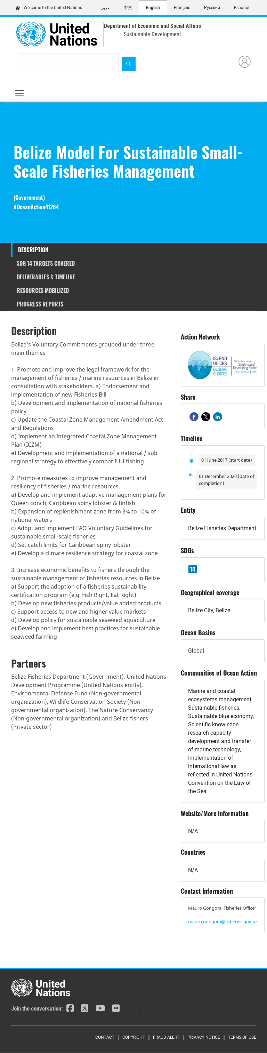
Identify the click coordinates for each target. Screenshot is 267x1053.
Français (182, 7)
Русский (212, 7)
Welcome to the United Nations (48, 7)
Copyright (133, 1037)
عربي (105, 7)
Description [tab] (33, 250)
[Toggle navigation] (19, 93)
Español (241, 7)
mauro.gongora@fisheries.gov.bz (222, 921)
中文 (128, 7)
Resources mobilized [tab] (43, 290)
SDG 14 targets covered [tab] (46, 263)
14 (192, 569)
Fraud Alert (166, 1037)
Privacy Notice (203, 1037)
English (153, 7)
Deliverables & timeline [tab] (46, 277)
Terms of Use (242, 1037)
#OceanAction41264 (36, 207)
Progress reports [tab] (40, 304)
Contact (104, 1037)
